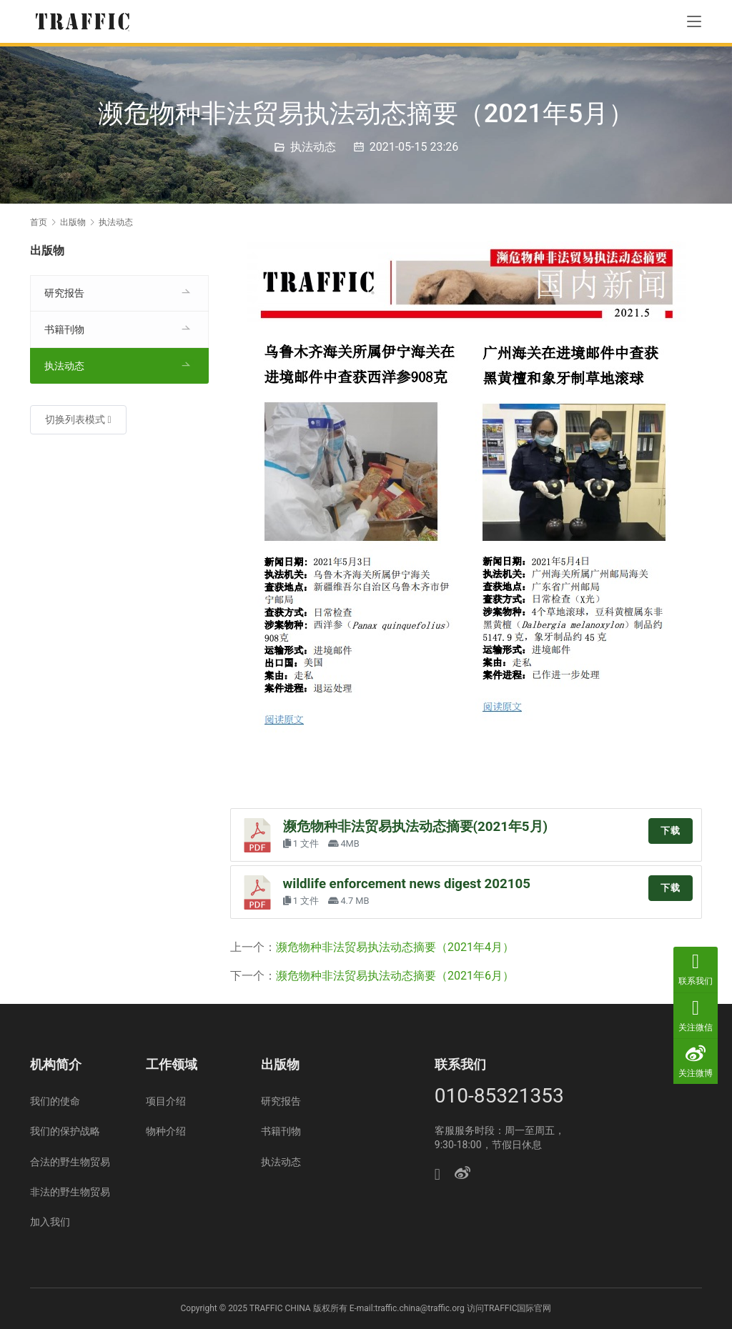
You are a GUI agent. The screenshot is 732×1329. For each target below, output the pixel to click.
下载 (671, 830)
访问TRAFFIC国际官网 (509, 1308)
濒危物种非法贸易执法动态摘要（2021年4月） (395, 947)
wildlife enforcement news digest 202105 (406, 884)
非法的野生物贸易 (70, 1192)
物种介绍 (166, 1131)
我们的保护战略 (65, 1131)
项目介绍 (166, 1101)
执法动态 (313, 147)
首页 (38, 222)
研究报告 (64, 293)
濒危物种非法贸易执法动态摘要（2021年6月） (395, 975)
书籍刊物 (64, 329)
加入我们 (50, 1222)
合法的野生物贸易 (70, 1162)
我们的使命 (55, 1101)
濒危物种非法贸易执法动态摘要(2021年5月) (415, 827)
